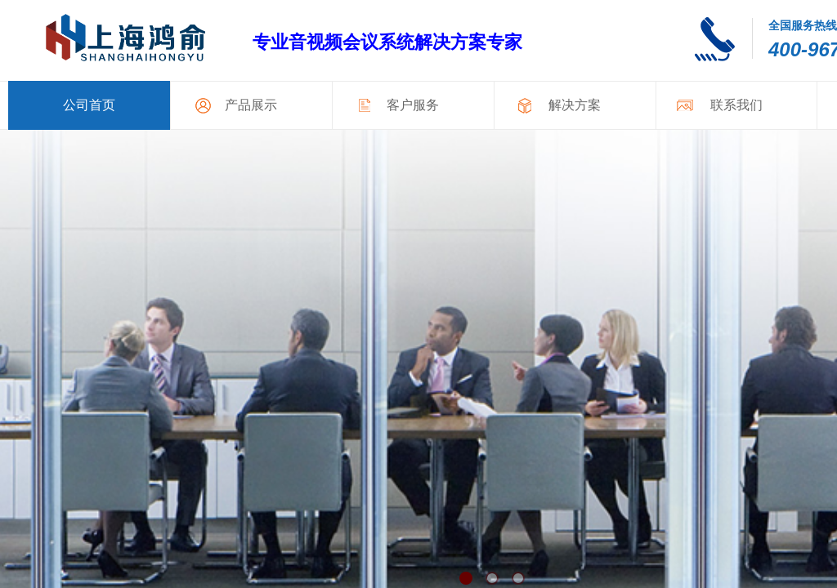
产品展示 (251, 105)
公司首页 (89, 105)
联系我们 (736, 105)
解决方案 (574, 105)
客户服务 (413, 105)
